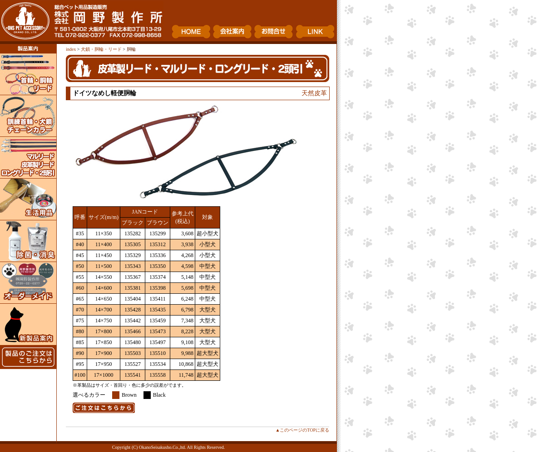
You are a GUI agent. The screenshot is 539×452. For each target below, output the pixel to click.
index (71, 49)
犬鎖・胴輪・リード (101, 49)
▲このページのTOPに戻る (302, 430)
